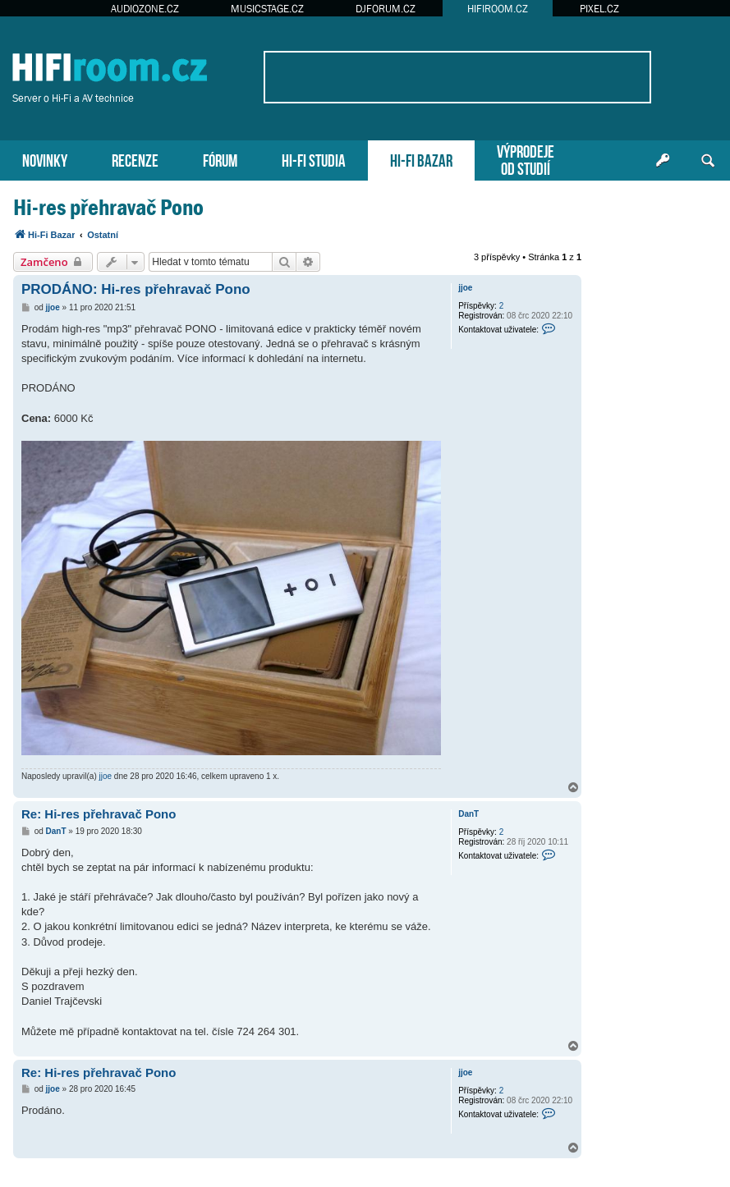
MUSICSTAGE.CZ (267, 8)
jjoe (465, 287)
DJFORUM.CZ (386, 8)
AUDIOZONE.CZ (145, 8)
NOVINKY (44, 158)
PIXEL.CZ (599, 8)
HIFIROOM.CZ (497, 8)
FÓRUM (220, 158)
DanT (468, 813)
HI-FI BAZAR (421, 158)
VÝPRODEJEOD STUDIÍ (525, 158)
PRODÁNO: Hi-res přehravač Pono (135, 289)
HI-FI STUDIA (314, 158)
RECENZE (135, 158)
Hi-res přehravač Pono (108, 207)
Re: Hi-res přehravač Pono (98, 814)
